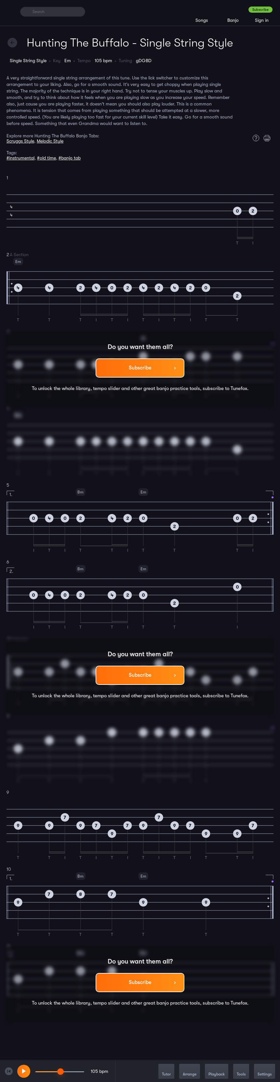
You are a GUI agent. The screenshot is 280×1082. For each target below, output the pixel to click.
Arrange (189, 1072)
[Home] (11, 11)
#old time (46, 157)
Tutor (166, 1072)
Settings (265, 1072)
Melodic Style (50, 141)
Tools (241, 1072)
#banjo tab (70, 157)
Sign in (262, 20)
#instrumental (20, 157)
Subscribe (260, 9)
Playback (216, 1072)
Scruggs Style (20, 141)
